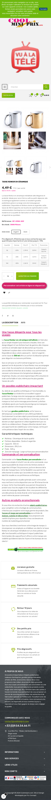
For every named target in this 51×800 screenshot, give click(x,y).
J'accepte (43, 9)
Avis (23, 322)
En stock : (6, 224)
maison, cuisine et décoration (15, 516)
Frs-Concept (31, 795)
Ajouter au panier (27, 276)
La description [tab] (10, 322)
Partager (4, 316)
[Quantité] (8, 276)
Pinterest (14, 316)
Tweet (9, 316)
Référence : (7, 221)
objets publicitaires (38, 505)
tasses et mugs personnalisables (16, 513)
